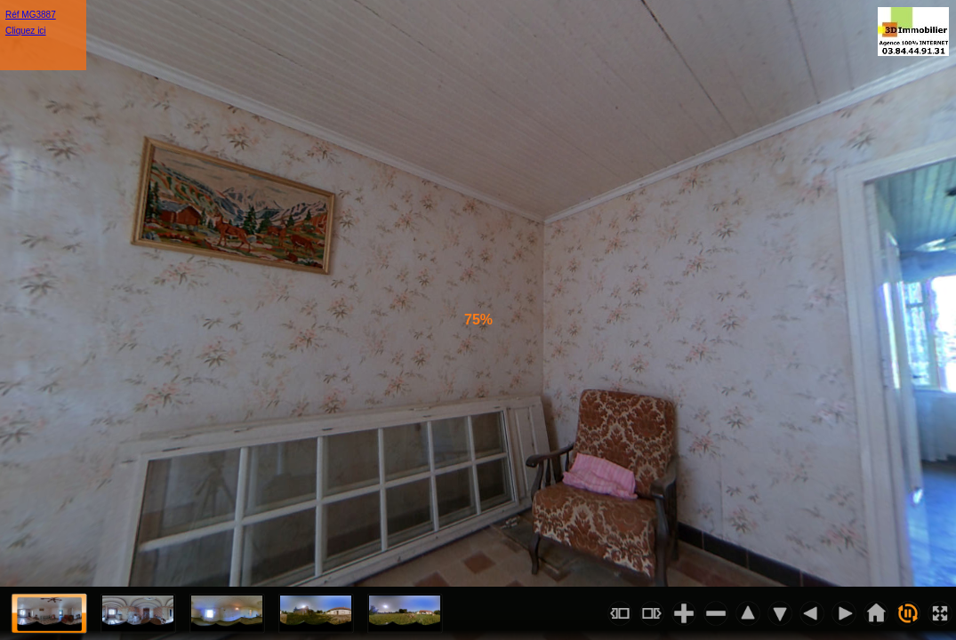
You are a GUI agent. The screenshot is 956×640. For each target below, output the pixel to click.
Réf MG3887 (30, 15)
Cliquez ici (25, 31)
